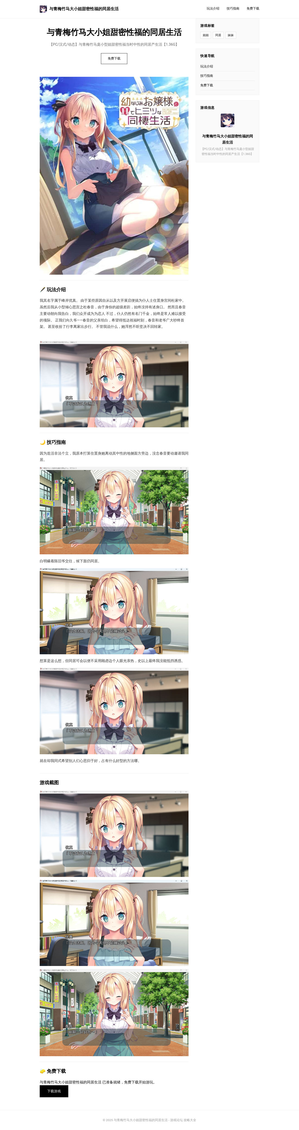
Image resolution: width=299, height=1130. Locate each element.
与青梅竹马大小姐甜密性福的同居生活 (79, 9)
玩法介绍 (213, 8)
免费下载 (253, 8)
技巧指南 (233, 8)
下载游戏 (54, 1091)
